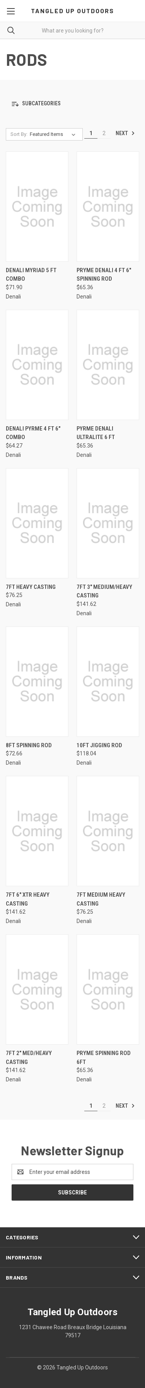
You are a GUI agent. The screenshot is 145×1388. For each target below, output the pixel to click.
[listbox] (54, 134)
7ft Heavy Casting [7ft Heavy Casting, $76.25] (31, 586)
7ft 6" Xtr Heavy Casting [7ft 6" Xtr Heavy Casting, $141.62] (27, 899)
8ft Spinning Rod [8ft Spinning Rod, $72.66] (29, 745)
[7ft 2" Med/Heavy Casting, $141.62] (37, 989)
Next (125, 133)
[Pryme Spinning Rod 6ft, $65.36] (108, 989)
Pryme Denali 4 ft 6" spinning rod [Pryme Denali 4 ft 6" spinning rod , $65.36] (104, 275)
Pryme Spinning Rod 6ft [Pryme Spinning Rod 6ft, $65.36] (104, 1057)
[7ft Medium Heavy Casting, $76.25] (108, 831)
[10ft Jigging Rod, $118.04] (108, 681)
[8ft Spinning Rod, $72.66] (37, 681)
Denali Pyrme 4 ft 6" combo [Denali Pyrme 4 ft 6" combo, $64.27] (33, 433)
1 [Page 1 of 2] (90, 133)
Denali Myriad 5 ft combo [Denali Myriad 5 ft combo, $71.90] (31, 275)
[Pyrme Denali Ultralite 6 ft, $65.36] (108, 365)
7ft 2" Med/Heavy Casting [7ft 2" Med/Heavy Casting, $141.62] (29, 1057)
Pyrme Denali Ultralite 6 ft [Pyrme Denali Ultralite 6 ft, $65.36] (96, 433)
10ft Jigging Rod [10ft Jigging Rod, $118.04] (99, 745)
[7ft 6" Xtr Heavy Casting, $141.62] (37, 831)
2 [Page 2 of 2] (104, 133)
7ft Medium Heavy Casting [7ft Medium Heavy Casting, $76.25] (101, 899)
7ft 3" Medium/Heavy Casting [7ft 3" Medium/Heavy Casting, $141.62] (104, 591)
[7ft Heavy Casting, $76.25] (37, 523)
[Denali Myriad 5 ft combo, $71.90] (37, 206)
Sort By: (18, 134)
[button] (72, 104)
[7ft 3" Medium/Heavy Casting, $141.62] (108, 523)
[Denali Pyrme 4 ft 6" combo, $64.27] (37, 365)
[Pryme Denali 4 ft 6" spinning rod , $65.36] (108, 206)
